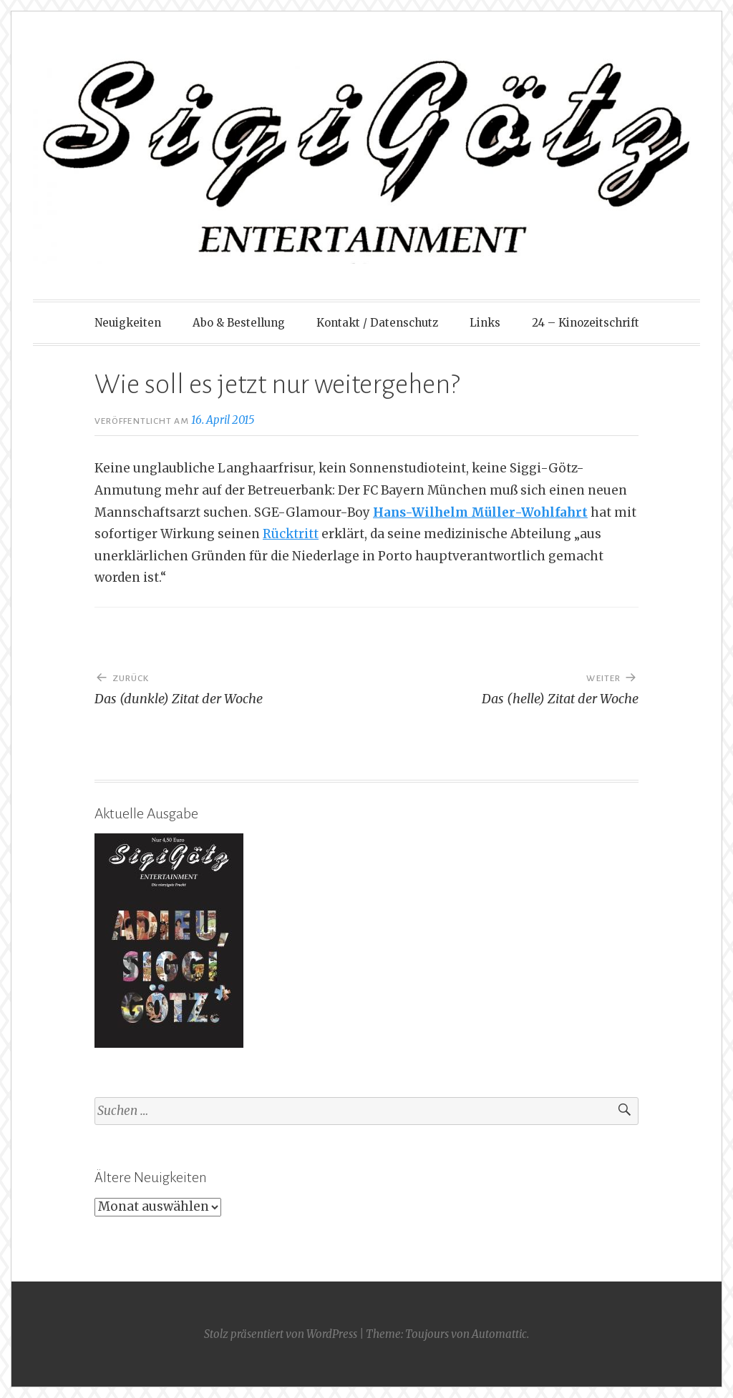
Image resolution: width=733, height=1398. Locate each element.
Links (485, 322)
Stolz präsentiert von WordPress (280, 1334)
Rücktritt (291, 534)
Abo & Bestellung (239, 322)
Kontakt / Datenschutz (377, 322)
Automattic (499, 1334)
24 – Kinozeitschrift (585, 322)
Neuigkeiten (127, 322)
